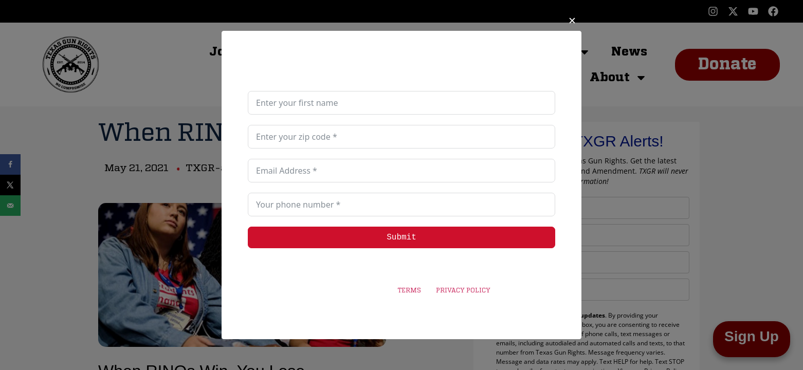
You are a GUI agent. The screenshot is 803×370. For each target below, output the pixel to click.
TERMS (409, 291)
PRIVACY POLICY (463, 291)
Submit (401, 237)
